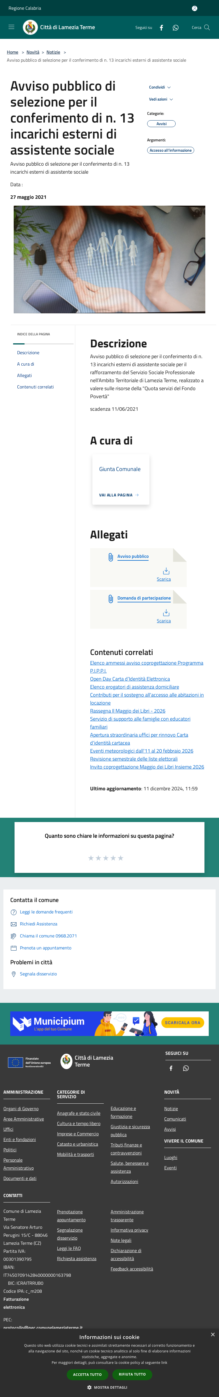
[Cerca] (207, 27)
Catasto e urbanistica (77, 1144)
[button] (109, 1387)
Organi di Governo (20, 1108)
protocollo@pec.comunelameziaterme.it (43, 1327)
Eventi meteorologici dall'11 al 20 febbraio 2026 (141, 751)
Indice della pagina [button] (33, 334)
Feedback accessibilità (132, 1268)
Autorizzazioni (124, 1181)
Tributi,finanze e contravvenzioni (126, 1148)
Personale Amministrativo (18, 1164)
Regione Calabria (25, 8)
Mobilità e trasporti (75, 1154)
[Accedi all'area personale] (194, 8)
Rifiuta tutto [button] (132, 1374)
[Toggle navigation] (11, 26)
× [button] (212, 1335)
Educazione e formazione (123, 1112)
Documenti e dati (19, 1178)
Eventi (170, 1167)
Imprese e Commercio (78, 1133)
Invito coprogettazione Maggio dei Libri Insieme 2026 (147, 767)
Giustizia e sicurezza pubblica (130, 1130)
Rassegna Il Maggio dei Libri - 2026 (127, 711)
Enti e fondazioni (19, 1139)
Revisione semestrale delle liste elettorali (134, 759)
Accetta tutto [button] (87, 1374)
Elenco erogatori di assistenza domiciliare (134, 687)
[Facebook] (159, 27)
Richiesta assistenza (76, 1258)
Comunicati (175, 1118)
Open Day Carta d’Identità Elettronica (130, 679)
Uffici (8, 1129)
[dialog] (109, 1363)
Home (12, 52)
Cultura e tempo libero (78, 1123)
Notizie (53, 52)
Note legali (121, 1240)
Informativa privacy (129, 1229)
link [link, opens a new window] (164, 1362)
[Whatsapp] (173, 27)
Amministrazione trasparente (127, 1215)
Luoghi (170, 1157)
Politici (10, 1149)
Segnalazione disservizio (70, 1233)
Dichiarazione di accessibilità (126, 1254)
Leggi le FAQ (69, 1248)
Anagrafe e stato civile (78, 1113)
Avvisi (170, 1129)
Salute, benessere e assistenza (130, 1167)
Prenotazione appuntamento (71, 1215)
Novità (33, 52)
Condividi (161, 87)
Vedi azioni (162, 99)
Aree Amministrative (23, 1118)
